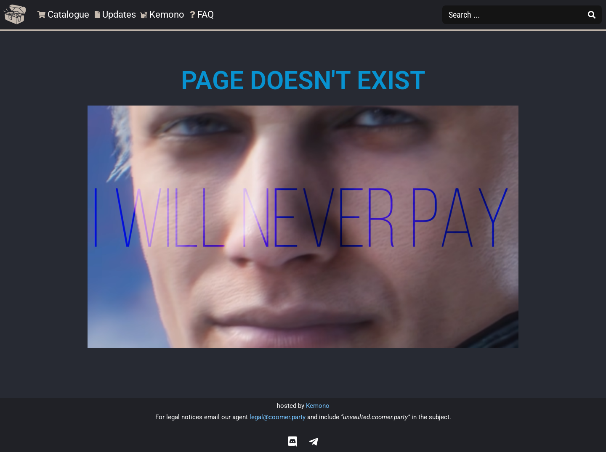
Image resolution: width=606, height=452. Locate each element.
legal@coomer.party (278, 417)
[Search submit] (592, 14)
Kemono (318, 406)
